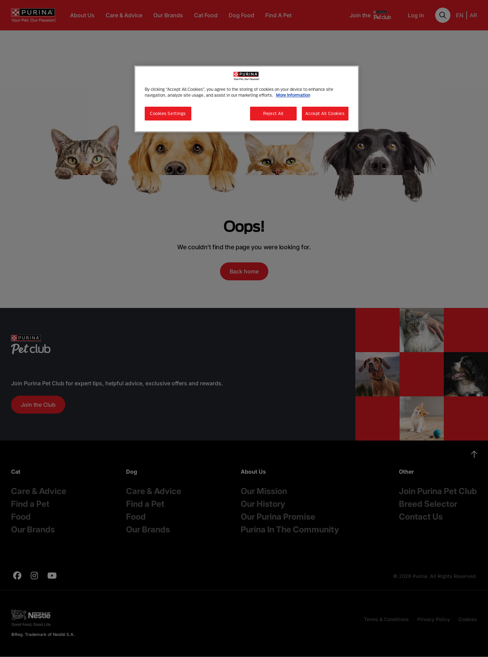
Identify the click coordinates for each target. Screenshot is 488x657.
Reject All (273, 113)
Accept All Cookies (324, 113)
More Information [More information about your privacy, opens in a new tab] (293, 95)
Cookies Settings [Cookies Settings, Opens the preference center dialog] (168, 113)
